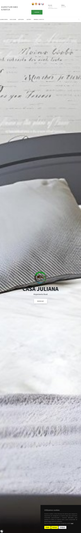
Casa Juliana (13, 19)
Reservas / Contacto (39, 19)
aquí (72, 523)
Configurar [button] (62, 527)
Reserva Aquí (40, 301)
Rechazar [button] (54, 527)
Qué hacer (20, 19)
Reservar (37, 12)
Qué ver (28, 19)
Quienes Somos (4, 19)
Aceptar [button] (48, 527)
